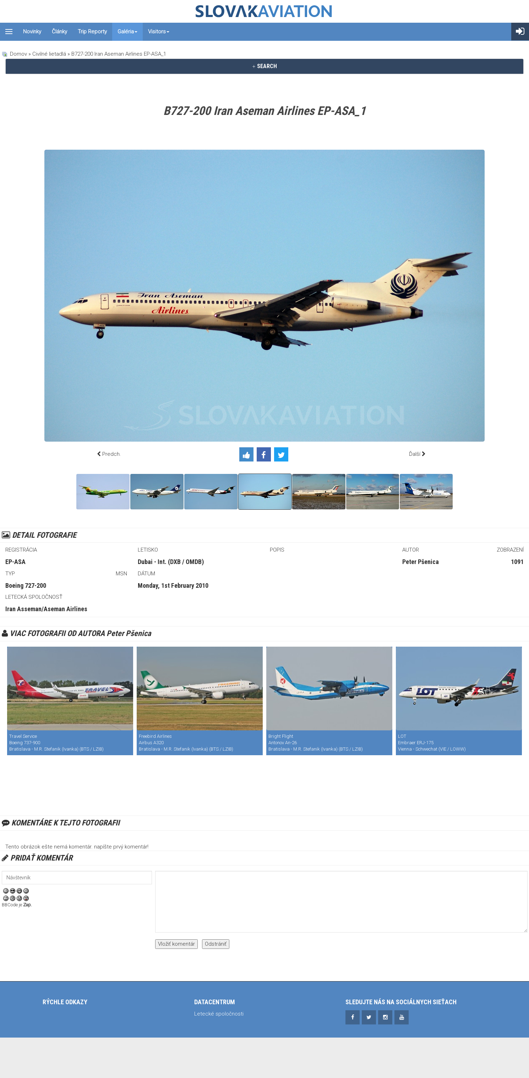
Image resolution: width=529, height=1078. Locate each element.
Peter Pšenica (420, 561)
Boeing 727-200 (25, 585)
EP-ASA (15, 561)
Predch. (111, 454)
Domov (18, 54)
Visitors (158, 31)
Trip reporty (92, 31)
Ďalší (414, 454)
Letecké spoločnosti (219, 1014)
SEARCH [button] (264, 66)
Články (59, 31)
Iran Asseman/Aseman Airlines (46, 609)
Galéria (127, 31)
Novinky (32, 31)
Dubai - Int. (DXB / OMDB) (171, 561)
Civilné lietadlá (49, 54)
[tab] (264, 66)
